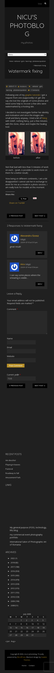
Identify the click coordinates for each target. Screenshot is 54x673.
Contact (32, 665)
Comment (12, 309)
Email (9, 347)
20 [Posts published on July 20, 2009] (11, 631)
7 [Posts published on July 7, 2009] (15, 624)
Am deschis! (10, 460)
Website (10, 356)
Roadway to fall (12, 473)
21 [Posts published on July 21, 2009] (16, 631)
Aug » (13, 641)
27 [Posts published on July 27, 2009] (11, 635)
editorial (17, 61)
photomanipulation (39, 61)
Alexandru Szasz (29, 235)
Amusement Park (12, 477)
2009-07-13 (12, 86)
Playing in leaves (12, 464)
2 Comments (35, 90)
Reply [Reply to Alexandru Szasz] (40, 253)
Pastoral (9, 469)
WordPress (21, 657)
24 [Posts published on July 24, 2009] (33, 631)
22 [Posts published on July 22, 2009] (22, 631)
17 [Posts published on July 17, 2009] (33, 627)
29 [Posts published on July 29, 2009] (22, 635)
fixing (44, 118)
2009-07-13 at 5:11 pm (29, 242)
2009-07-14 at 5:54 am (29, 267)
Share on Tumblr (18, 203)
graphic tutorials (32, 95)
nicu (22, 264)
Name (10, 338)
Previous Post (16, 215)
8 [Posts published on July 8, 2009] (21, 624)
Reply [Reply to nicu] (40, 284)
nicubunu (23, 86)
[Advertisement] (23, 430)
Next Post (40, 215)
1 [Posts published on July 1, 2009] (21, 620)
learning (28, 61)
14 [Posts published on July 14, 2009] (16, 627)
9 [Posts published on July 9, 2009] (26, 624)
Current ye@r (14, 374)
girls (22, 61)
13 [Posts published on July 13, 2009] (11, 627)
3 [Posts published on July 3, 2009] (32, 620)
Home (11, 61)
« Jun (7, 641)
